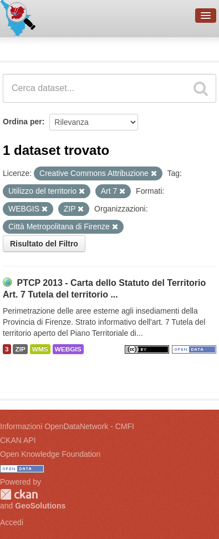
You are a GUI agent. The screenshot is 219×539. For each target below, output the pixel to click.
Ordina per (22, 121)
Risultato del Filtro (44, 243)
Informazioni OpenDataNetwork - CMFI (67, 426)
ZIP (20, 349)
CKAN (19, 494)
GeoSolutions (40, 505)
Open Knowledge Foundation (50, 454)
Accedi (11, 522)
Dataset (20, 47)
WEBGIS (68, 349)
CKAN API (18, 440)
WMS (40, 349)
